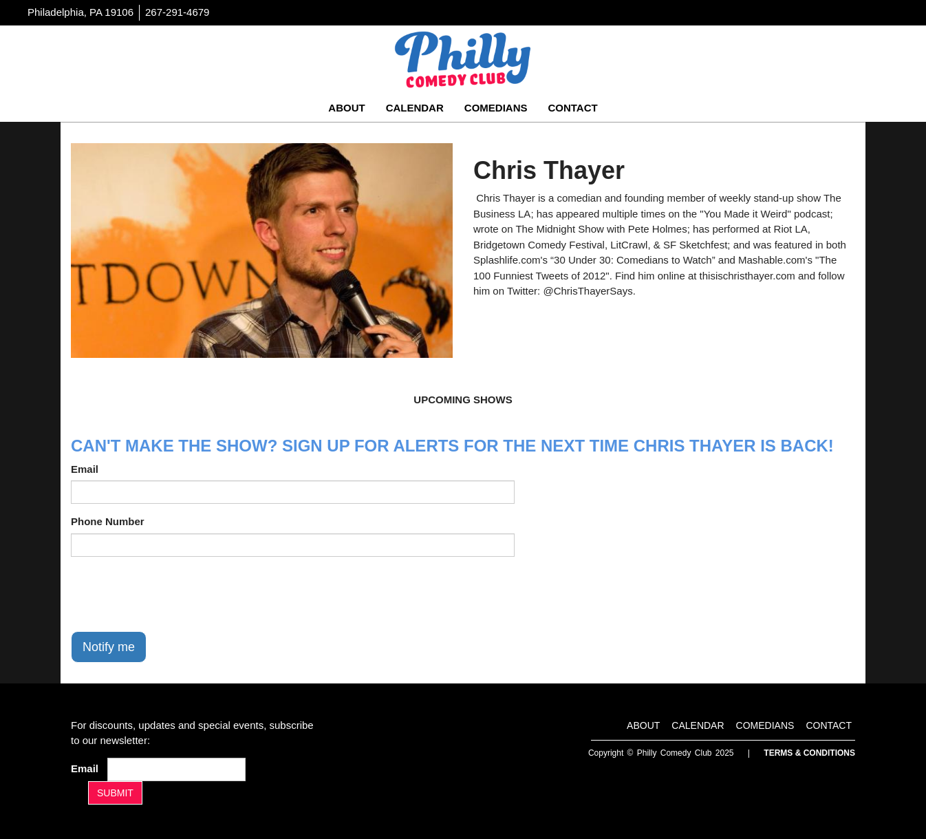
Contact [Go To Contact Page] (572, 108)
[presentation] (175, 594)
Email (84, 469)
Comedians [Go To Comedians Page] (496, 108)
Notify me (109, 647)
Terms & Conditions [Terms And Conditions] (809, 753)
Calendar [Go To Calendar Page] (415, 108)
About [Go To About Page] (346, 108)
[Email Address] (176, 769)
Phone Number (107, 521)
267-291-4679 (177, 12)
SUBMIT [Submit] (115, 792)
